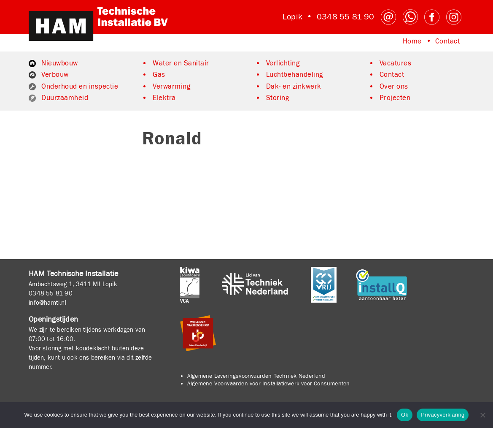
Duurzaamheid (64, 98)
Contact (447, 41)
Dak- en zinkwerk (293, 86)
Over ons (394, 86)
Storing (277, 98)
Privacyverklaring (442, 415)
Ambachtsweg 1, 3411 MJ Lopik (73, 284)
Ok (404, 415)
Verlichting (283, 63)
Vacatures (396, 63)
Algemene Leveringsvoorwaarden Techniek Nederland (256, 376)
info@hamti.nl (47, 302)
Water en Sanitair (181, 63)
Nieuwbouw (59, 63)
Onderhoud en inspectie (79, 86)
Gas (159, 74)
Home (412, 41)
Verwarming (171, 86)
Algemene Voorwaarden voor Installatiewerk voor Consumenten (268, 383)
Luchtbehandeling (294, 74)
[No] (482, 415)
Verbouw (55, 74)
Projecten (395, 98)
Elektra (164, 98)
